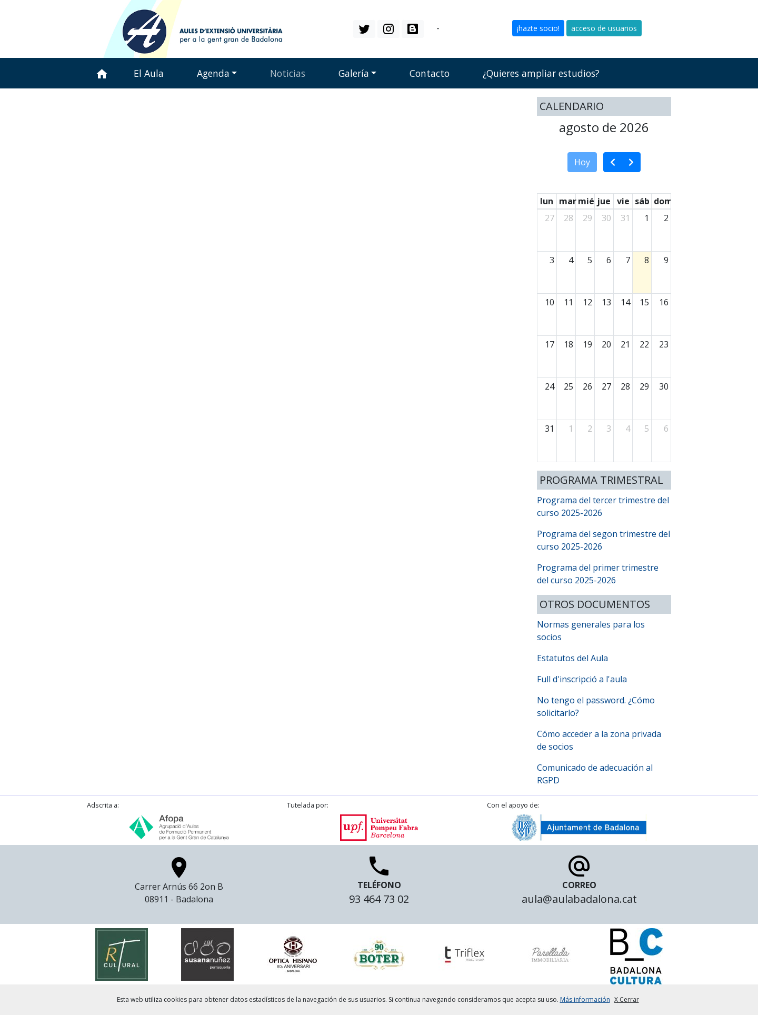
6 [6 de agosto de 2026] (608, 260)
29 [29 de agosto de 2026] (644, 386)
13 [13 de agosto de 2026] (606, 302)
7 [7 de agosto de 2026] (627, 260)
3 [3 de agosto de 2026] (552, 260)
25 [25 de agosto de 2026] (568, 386)
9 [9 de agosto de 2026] (666, 260)
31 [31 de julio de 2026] (625, 218)
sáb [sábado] (642, 201)
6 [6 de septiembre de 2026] (666, 428)
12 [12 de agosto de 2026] (587, 302)
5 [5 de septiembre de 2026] (646, 428)
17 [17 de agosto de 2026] (549, 344)
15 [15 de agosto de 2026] (644, 302)
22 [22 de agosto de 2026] (644, 344)
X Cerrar (626, 999)
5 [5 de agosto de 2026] (589, 260)
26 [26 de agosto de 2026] (587, 386)
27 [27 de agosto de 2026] (606, 386)
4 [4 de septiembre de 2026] (627, 428)
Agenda (213, 73)
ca (430, 28)
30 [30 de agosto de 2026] (664, 386)
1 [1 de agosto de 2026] (646, 218)
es (446, 28)
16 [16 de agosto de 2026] (664, 302)
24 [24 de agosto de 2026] (549, 386)
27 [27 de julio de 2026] (549, 218)
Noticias (287, 73)
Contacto (430, 73)
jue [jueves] (604, 201)
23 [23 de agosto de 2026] (664, 344)
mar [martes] (567, 201)
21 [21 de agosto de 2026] (625, 344)
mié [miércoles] (586, 201)
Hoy (582, 162)
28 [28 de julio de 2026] (568, 218)
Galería (353, 73)
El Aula (149, 73)
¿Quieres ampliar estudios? (541, 73)
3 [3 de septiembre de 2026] (608, 428)
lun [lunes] (546, 201)
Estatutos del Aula (572, 658)
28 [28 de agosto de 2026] (625, 386)
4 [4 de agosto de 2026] (570, 260)
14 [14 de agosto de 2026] (625, 302)
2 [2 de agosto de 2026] (666, 218)
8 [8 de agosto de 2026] (646, 260)
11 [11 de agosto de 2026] (568, 302)
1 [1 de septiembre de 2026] (570, 428)
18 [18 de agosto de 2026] (568, 344)
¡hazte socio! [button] (538, 28)
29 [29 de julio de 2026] (587, 218)
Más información (585, 999)
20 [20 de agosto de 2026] (606, 344)
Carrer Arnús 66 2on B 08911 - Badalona (179, 883)
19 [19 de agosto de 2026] (587, 344)
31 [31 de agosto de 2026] (549, 428)
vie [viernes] (623, 201)
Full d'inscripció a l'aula (582, 679)
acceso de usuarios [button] (604, 28)
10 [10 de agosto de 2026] (549, 302)
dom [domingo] (663, 201)
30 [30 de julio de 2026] (606, 218)
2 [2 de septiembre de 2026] (589, 428)
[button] (364, 29)
